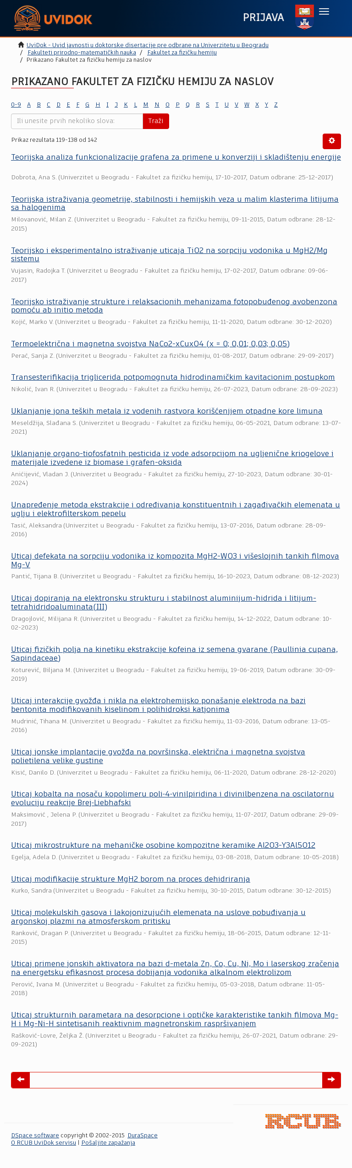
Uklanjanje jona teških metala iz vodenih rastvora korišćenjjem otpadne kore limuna (167, 411)
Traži (155, 121)
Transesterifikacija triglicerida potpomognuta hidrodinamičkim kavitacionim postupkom (173, 378)
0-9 (16, 105)
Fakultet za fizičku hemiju (182, 53)
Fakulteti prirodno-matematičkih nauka (82, 53)
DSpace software (35, 1136)
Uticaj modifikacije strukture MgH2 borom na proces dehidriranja (130, 879)
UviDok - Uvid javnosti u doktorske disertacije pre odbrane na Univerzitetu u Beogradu (148, 45)
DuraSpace (142, 1136)
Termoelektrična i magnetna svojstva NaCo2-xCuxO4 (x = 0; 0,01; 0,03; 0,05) (150, 344)
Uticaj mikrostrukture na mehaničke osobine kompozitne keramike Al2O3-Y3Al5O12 (163, 846)
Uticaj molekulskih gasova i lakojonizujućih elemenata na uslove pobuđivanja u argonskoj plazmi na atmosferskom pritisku (158, 917)
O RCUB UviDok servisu (43, 1143)
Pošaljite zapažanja (108, 1143)
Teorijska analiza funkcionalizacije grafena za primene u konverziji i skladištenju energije (176, 157)
